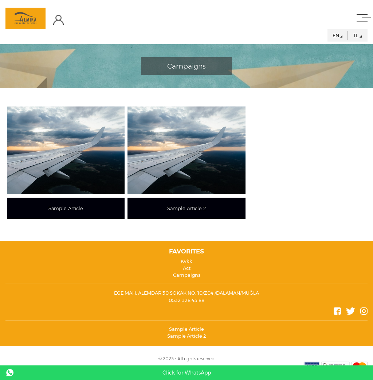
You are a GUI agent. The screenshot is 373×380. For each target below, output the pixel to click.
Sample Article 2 (186, 335)
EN (336, 35)
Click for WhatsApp (186, 372)
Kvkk (186, 261)
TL (355, 35)
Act (187, 268)
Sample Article (186, 328)
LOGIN (62, 20)
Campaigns (186, 275)
